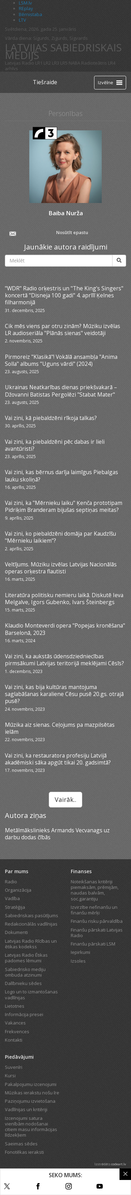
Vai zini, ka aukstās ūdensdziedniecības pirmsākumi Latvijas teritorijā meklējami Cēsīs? (64, 659)
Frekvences (17, 1031)
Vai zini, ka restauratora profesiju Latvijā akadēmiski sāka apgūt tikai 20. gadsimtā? (58, 759)
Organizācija (18, 890)
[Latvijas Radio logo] (17, 82)
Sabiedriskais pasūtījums (31, 915)
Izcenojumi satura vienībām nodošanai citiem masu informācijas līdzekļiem (31, 1126)
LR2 (47, 63)
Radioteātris (94, 63)
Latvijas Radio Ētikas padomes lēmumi (26, 958)
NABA (74, 63)
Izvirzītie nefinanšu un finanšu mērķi (94, 910)
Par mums (16, 871)
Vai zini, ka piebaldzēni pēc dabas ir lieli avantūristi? (55, 445)
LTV (22, 20)
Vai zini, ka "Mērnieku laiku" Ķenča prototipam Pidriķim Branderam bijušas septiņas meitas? (63, 506)
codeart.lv (118, 1164)
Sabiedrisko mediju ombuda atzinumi (25, 972)
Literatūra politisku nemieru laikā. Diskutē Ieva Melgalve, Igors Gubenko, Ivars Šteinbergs (64, 598)
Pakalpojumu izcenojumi (30, 1084)
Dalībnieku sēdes (23, 983)
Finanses (81, 871)
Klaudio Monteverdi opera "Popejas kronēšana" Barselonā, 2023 (65, 629)
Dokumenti (16, 932)
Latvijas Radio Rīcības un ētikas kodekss (31, 944)
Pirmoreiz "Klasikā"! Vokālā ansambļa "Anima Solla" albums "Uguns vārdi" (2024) (61, 360)
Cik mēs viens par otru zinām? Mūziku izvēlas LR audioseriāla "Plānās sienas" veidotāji (62, 329)
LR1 (39, 63)
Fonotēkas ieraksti (24, 1152)
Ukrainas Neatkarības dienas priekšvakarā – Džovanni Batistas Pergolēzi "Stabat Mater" (61, 390)
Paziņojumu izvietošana (30, 1101)
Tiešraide (45, 82)
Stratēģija (15, 907)
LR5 (64, 63)
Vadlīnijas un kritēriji (26, 1109)
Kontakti (13, 1040)
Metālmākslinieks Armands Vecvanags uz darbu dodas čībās (57, 833)
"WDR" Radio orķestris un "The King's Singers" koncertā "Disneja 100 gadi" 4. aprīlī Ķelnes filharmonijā (64, 295)
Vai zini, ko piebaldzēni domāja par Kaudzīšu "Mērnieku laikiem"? (60, 537)
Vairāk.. (65, 799)
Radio (11, 881)
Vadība (12, 898)
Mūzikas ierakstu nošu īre (32, 1092)
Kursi (10, 1075)
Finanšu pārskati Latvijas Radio (97, 933)
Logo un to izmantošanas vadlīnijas (31, 994)
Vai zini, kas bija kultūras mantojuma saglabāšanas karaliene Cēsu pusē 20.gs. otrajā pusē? (64, 694)
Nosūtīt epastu (48, 233)
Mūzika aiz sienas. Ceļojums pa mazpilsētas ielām (60, 728)
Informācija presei (24, 1014)
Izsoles (78, 961)
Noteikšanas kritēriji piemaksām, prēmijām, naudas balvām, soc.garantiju (94, 890)
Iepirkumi (80, 952)
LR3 (55, 63)
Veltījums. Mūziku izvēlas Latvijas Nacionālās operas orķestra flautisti (61, 567)
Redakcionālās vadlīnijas (31, 924)
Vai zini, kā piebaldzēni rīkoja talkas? (51, 418)
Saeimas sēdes (21, 1143)
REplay (26, 8)
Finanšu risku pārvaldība (97, 921)
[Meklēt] (119, 261)
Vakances (15, 1023)
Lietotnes (14, 1006)
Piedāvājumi (19, 1056)
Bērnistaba (30, 14)
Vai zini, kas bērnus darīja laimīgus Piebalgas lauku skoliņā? (61, 475)
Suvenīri (13, 1067)
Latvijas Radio (19, 63)
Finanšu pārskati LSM (93, 944)
